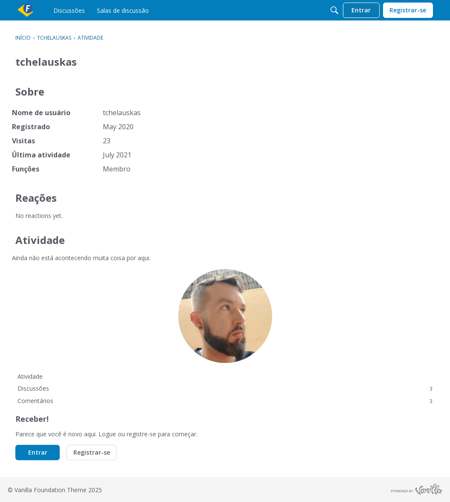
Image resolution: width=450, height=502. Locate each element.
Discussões (225, 388)
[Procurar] (334, 10)
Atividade (30, 376)
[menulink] (69, 10)
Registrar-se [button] (91, 452)
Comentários (225, 401)
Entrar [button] (37, 452)
